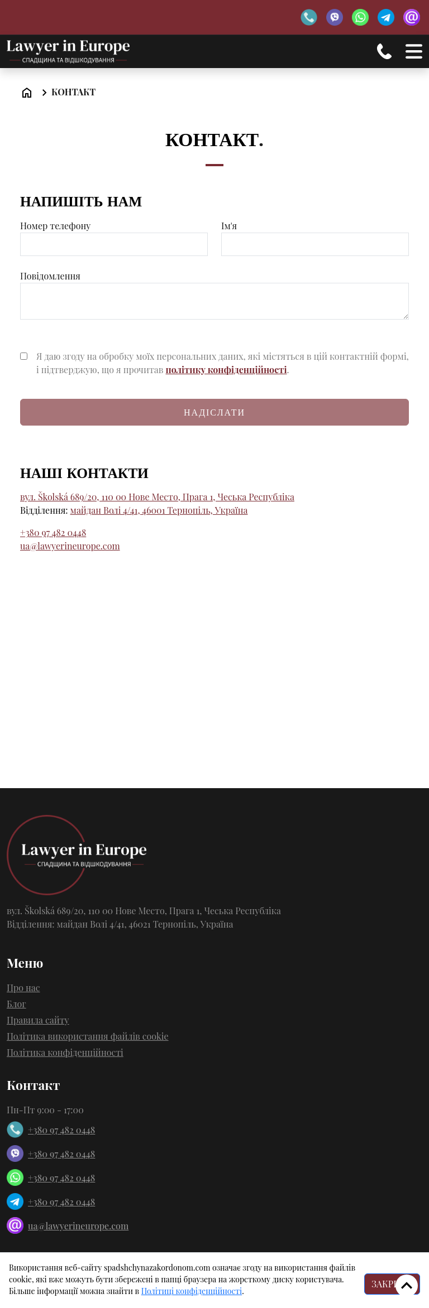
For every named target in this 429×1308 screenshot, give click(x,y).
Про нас (23, 987)
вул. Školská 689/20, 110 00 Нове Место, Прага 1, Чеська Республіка (157, 497)
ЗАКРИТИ (392, 1284)
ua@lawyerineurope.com (70, 546)
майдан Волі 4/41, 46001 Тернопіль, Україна (159, 510)
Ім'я (315, 235)
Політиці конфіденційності (191, 1291)
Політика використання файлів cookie (88, 1036)
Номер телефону (114, 235)
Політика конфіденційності (65, 1052)
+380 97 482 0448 (53, 532)
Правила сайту (38, 1020)
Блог (16, 1004)
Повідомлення (214, 296)
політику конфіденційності (226, 369)
